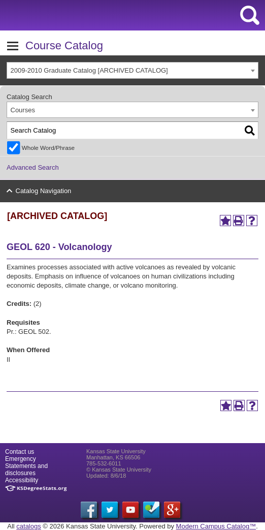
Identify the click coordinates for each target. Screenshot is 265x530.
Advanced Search (33, 167)
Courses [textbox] (23, 110)
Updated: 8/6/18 (106, 476)
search (250, 15)
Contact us (19, 451)
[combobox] (132, 70)
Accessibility (21, 480)
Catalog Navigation (44, 191)
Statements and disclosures (26, 469)
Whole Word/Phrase (48, 147)
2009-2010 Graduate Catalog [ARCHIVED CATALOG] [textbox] (89, 70)
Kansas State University (92, 15)
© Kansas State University (118, 469)
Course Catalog (64, 45)
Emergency (20, 458)
